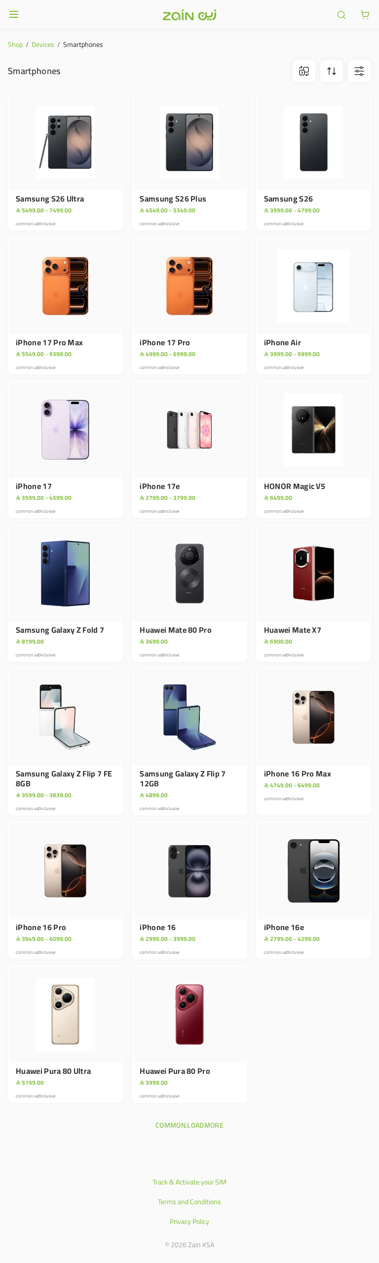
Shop (15, 44)
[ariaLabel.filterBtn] (359, 71)
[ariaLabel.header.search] (341, 15)
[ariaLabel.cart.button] (365, 15)
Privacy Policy (189, 1221)
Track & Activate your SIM (189, 1182)
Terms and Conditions (189, 1202)
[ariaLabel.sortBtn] (331, 71)
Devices (43, 44)
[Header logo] (189, 15)
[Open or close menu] (14, 14)
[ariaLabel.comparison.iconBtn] (304, 71)
